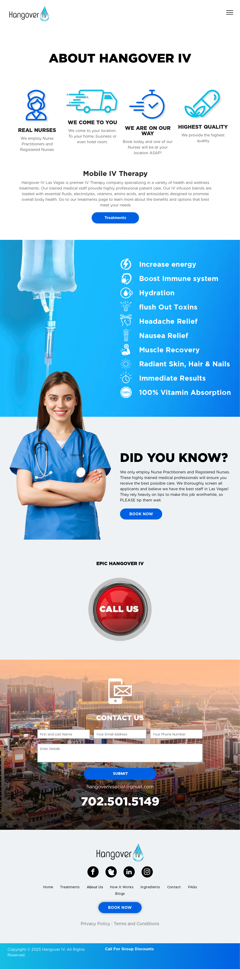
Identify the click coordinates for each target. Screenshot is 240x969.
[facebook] (93, 872)
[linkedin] (129, 872)
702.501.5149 (120, 801)
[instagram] (147, 872)
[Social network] (111, 872)
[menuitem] (48, 887)
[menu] (230, 12)
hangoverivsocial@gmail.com (120, 787)
